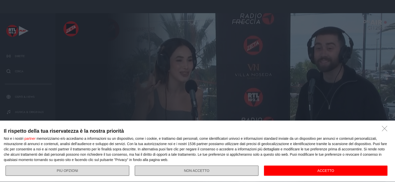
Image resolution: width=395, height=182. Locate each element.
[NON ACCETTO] (386, 130)
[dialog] (197, 151)
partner (30, 138)
